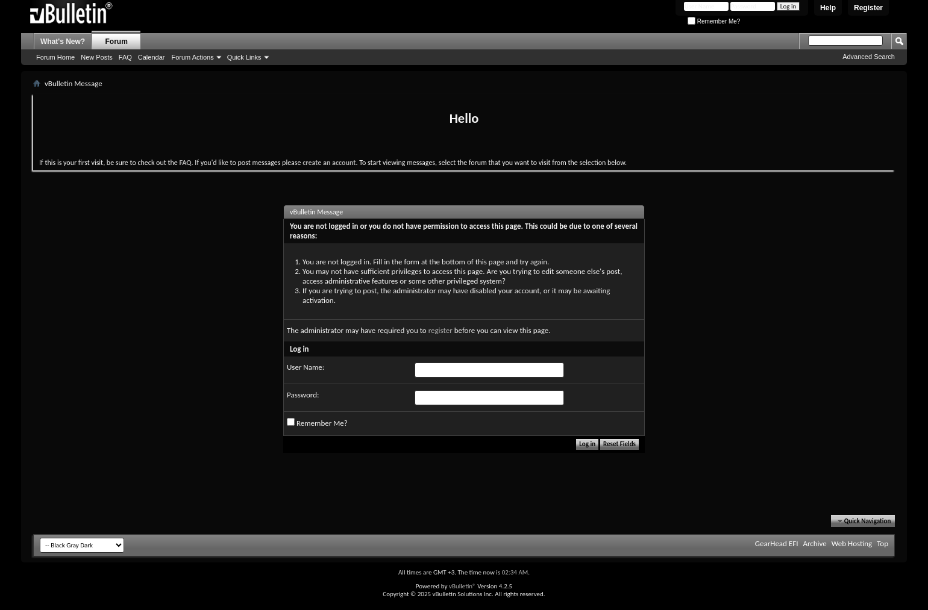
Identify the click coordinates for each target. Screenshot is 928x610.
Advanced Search (868, 56)
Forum (116, 41)
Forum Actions (192, 57)
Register (868, 8)
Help (828, 8)
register (440, 330)
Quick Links (244, 57)
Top (882, 543)
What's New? (62, 41)
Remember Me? (714, 21)
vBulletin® (462, 586)
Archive (814, 543)
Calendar (151, 57)
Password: (303, 394)
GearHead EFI (776, 543)
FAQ (125, 57)
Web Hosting (852, 543)
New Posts (97, 57)
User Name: (305, 367)
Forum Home (55, 57)
